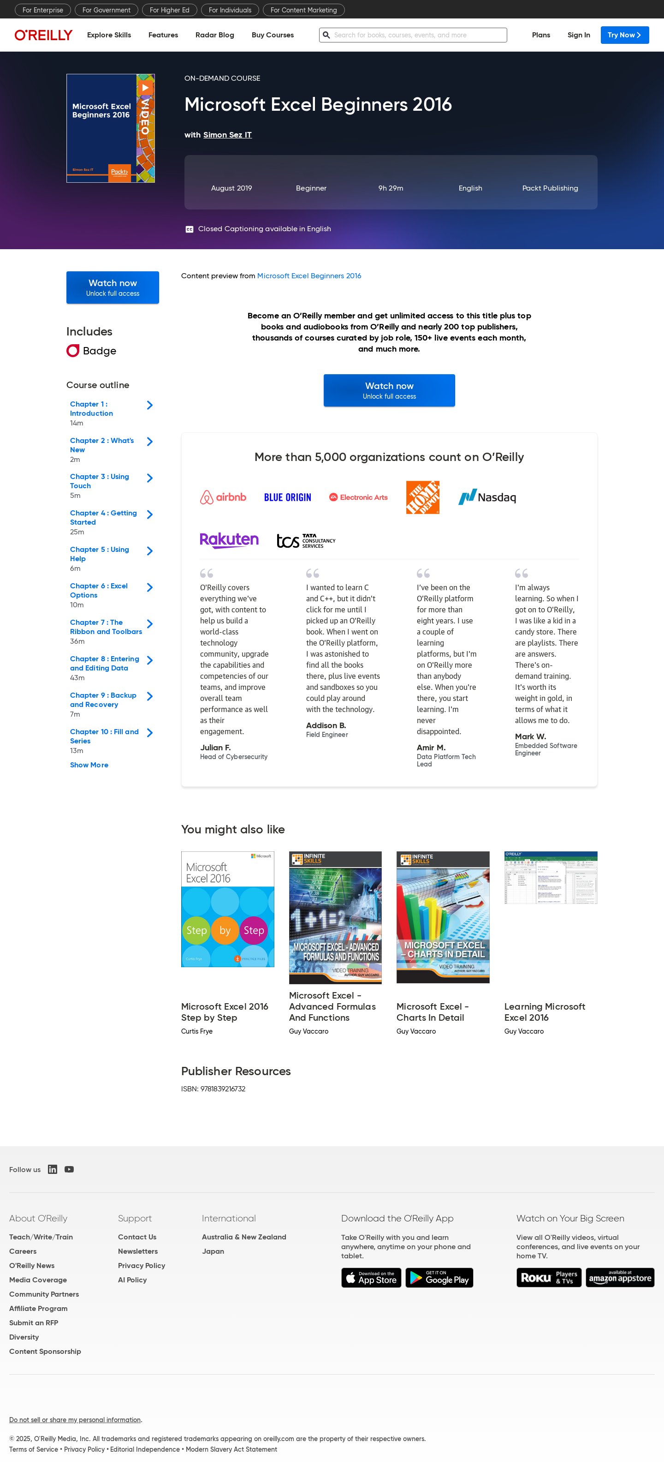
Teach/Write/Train (41, 1237)
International (229, 1218)
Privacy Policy (141, 1265)
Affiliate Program (38, 1308)
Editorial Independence (145, 1449)
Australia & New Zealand (244, 1237)
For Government (106, 10)
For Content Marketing (304, 10)
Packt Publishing (550, 188)
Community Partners (44, 1294)
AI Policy (132, 1280)
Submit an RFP (33, 1323)
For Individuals (230, 10)
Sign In (579, 35)
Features (163, 35)
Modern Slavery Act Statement (231, 1449)
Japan (213, 1251)
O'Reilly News (31, 1265)
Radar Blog (215, 35)
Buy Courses (273, 35)
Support (135, 1218)
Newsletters (138, 1251)
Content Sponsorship (45, 1351)
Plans (541, 35)
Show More (89, 765)
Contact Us (137, 1237)
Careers (22, 1251)
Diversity (24, 1337)
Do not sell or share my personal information (75, 1420)
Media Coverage (38, 1280)
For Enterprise (43, 10)
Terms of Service (33, 1449)
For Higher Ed (170, 10)
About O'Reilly (38, 1218)
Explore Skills (109, 35)
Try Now (625, 35)
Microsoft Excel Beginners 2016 (309, 275)
